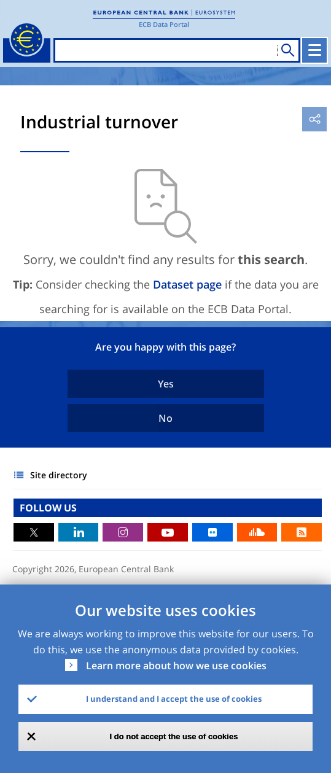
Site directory (58, 475)
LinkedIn (78, 532)
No (165, 418)
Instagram (123, 532)
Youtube (167, 532)
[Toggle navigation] (314, 50)
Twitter (34, 532)
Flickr (212, 532)
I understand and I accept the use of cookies (174, 698)
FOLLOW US (48, 508)
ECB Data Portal (164, 24)
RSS (301, 532)
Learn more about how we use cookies (176, 665)
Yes (166, 383)
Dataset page (187, 284)
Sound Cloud (257, 532)
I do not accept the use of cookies (174, 736)
